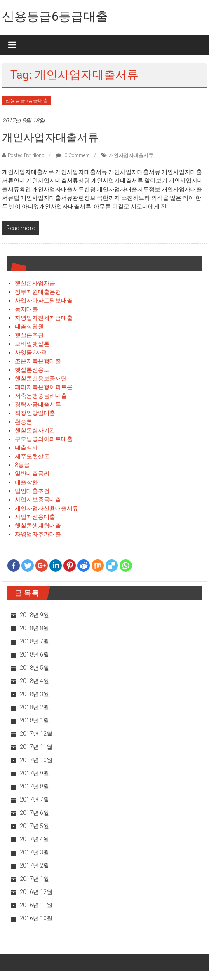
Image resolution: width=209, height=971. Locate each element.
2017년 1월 (34, 878)
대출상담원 (29, 326)
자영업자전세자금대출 (44, 317)
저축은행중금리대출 (41, 395)
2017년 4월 (34, 839)
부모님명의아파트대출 (44, 439)
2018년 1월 (34, 720)
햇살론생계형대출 (38, 525)
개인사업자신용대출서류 (46, 508)
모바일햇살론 (32, 343)
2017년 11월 (36, 746)
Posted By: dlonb (26, 155)
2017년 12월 (36, 733)
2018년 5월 (34, 667)
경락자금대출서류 (38, 404)
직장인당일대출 (35, 413)
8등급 (22, 465)
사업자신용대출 (35, 517)
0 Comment (73, 155)
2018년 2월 (34, 707)
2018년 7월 (34, 641)
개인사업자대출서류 (50, 137)
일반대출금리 (32, 473)
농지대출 (26, 309)
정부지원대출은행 (38, 291)
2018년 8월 (34, 628)
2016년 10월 (36, 918)
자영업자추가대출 (38, 534)
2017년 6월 (34, 812)
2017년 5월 (34, 826)
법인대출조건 (32, 491)
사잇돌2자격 (31, 352)
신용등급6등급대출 (55, 16)
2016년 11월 (36, 905)
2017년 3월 (34, 852)
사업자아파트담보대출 (44, 300)
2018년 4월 (34, 681)
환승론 (23, 421)
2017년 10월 (36, 760)
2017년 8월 (34, 786)
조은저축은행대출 (38, 361)
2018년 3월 (34, 694)
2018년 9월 (34, 615)
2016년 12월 (36, 892)
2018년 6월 (34, 654)
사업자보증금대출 (38, 499)
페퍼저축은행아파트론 (44, 387)
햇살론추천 (29, 335)
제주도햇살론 (32, 456)
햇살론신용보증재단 (41, 378)
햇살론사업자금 (35, 283)
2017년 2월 (34, 865)
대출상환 (26, 482)
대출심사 (26, 447)
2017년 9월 (34, 773)
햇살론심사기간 (35, 430)
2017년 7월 (34, 799)
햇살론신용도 (32, 369)
